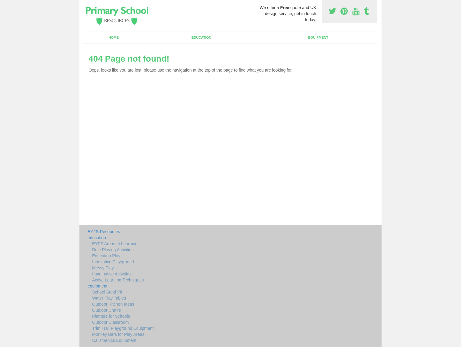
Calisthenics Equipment (114, 340)
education (201, 37)
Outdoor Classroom (110, 322)
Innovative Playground (113, 261)
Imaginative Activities (111, 273)
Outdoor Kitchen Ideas (113, 304)
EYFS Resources (104, 231)
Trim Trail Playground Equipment (122, 328)
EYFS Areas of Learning (114, 243)
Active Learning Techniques (118, 280)
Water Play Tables (109, 298)
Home (113, 37)
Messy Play (103, 267)
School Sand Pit (107, 292)
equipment (318, 37)
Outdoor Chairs (106, 310)
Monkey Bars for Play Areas (118, 334)
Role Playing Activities (113, 249)
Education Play (106, 255)
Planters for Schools (111, 316)
